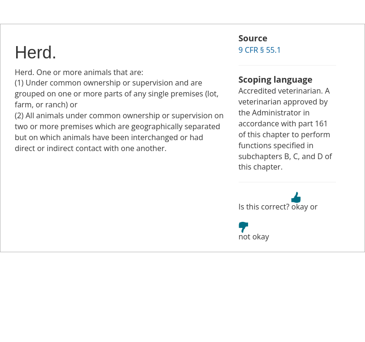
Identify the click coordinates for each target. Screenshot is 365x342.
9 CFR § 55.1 (260, 50)
